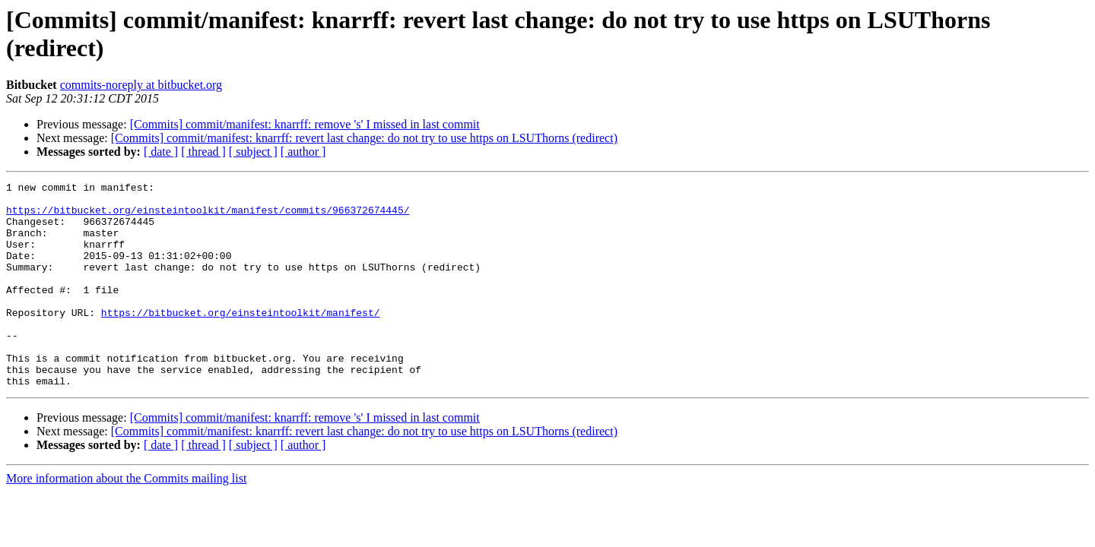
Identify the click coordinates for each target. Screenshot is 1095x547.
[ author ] (303, 151)
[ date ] (161, 151)
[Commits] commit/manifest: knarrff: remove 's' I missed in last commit (305, 124)
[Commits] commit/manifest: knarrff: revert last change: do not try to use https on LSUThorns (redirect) (364, 137)
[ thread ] (203, 151)
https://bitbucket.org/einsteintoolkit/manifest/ (240, 339)
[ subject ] (253, 151)
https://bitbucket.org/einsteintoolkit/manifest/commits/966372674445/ (207, 216)
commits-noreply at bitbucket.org (141, 84)
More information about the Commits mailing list (126, 519)
